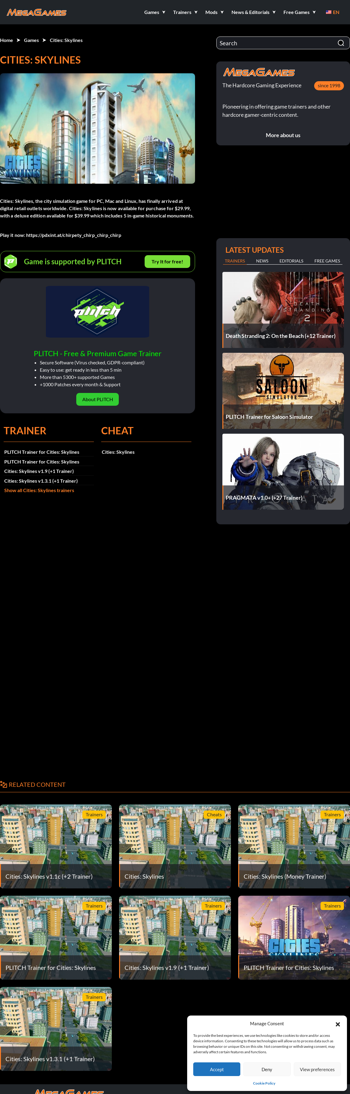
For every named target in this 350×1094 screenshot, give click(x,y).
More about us (283, 135)
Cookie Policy (264, 1083)
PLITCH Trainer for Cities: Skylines (41, 452)
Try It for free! (167, 261)
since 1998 (329, 85)
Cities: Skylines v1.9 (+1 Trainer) (39, 471)
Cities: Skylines (66, 40)
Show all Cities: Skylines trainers (39, 490)
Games (31, 40)
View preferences (317, 1069)
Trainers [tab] (235, 260)
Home (6, 40)
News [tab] (262, 260)
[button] (338, 1023)
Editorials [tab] (291, 260)
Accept (217, 1069)
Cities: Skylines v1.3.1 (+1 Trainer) (41, 481)
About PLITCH (97, 399)
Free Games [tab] (327, 260)
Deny (267, 1069)
